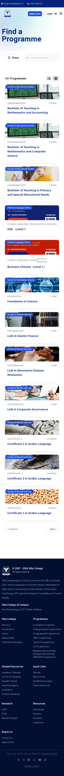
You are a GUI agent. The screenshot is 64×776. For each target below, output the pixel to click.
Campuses (38, 722)
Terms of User (49, 753)
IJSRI (4, 709)
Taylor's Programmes (43, 642)
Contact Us (7, 738)
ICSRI (4, 714)
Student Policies (9, 681)
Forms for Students (11, 677)
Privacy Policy (32, 766)
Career (5, 633)
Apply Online (8, 742)
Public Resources (41, 685)
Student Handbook (11, 694)
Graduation (7, 690)
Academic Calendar (11, 672)
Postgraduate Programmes (46, 633)
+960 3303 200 (34, 4)
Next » (53, 529)
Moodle (36, 672)
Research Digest (9, 718)
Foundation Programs (44, 625)
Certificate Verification (12, 642)
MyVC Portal (39, 677)
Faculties (37, 718)
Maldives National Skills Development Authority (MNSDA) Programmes (44, 654)
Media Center (8, 638)
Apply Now (35, 13)
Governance (8, 629)
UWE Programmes (42, 638)
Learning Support (10, 685)
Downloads (38, 709)
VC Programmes (41, 646)
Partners (37, 714)
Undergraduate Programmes (47, 629)
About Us (6, 625)
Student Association (43, 681)
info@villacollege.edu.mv (12, 4)
